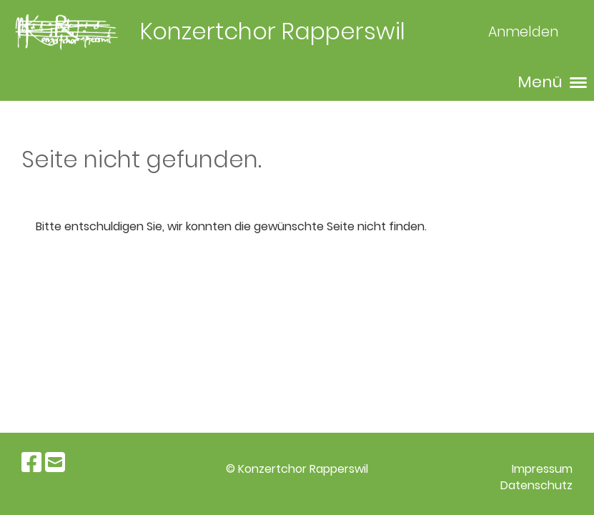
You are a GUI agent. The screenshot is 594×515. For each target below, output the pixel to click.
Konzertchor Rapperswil (272, 31)
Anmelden (523, 31)
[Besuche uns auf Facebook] (31, 462)
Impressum (542, 469)
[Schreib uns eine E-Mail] (55, 462)
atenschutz (540, 485)
